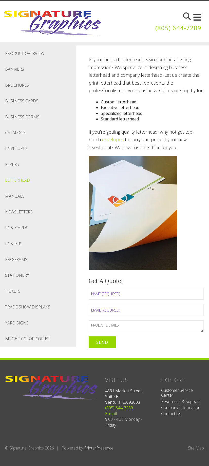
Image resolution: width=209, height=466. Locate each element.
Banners (14, 69)
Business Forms (22, 117)
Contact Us (171, 413)
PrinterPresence (98, 448)
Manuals (15, 196)
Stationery (17, 275)
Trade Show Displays (27, 307)
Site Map (196, 448)
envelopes (113, 139)
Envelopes (16, 148)
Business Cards (21, 101)
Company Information (180, 407)
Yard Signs (17, 323)
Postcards (16, 227)
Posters (13, 243)
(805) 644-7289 (178, 28)
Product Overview (24, 53)
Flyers (12, 164)
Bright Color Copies (27, 338)
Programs (16, 259)
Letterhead (17, 180)
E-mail (111, 413)
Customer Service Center (177, 392)
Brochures (17, 85)
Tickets (13, 291)
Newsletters (19, 212)
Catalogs (15, 132)
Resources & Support (180, 401)
